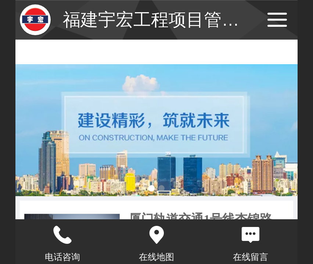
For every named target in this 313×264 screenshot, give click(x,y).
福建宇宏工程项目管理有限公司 (186, 19)
